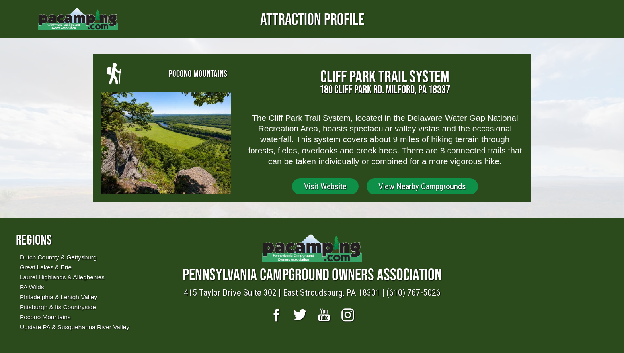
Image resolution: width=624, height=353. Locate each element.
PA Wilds (32, 287)
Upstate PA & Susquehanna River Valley (74, 327)
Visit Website (325, 186)
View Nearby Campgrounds (422, 186)
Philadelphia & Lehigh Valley (58, 297)
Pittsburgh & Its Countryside (58, 307)
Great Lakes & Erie (46, 267)
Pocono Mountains (45, 317)
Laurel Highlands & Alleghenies (62, 277)
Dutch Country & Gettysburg (58, 257)
